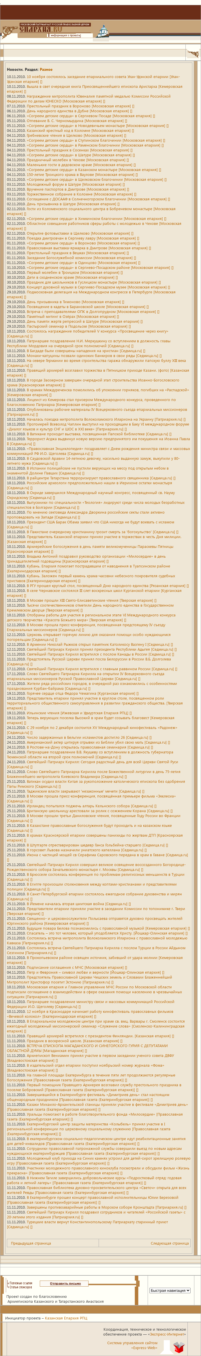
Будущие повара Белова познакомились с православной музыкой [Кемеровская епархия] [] (108, 928)
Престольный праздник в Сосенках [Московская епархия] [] (80, 149)
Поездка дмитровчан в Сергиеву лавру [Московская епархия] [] (83, 238)
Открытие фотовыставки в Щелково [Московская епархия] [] (80, 233)
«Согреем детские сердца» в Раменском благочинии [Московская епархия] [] (95, 145)
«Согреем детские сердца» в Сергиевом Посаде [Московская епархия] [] (91, 115)
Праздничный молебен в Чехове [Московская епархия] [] (78, 159)
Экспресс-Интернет (167, 1334)
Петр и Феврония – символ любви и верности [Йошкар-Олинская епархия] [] (95, 972)
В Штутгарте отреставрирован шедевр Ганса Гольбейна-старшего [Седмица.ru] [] (97, 844)
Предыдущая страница (31, 1243)
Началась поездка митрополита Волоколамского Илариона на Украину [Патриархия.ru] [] (106, 419)
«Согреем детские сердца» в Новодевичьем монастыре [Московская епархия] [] (98, 125)
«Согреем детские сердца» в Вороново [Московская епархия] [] (83, 242)
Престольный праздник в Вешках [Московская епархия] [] (78, 252)
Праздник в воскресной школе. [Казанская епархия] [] (75, 1040)
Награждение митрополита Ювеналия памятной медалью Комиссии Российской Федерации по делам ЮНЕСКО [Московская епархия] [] (89, 98)
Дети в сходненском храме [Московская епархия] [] (72, 277)
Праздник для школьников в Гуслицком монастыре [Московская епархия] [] (94, 282)
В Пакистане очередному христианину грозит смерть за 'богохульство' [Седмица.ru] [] (103, 531)
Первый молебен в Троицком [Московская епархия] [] (75, 272)
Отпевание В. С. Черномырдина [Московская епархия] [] (77, 120)
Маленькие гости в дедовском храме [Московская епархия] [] (81, 164)
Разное (46, 69)
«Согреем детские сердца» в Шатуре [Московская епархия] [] (81, 154)
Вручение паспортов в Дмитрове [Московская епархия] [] (78, 189)
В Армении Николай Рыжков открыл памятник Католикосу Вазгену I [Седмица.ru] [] (100, 644)
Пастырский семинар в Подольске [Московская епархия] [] (79, 326)
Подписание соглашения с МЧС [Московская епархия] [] (77, 967)
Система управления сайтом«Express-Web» (132, 1345)
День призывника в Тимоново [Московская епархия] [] (75, 301)
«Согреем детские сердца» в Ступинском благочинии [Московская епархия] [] (96, 140)
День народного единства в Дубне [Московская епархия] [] (79, 110)
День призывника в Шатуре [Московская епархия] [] (73, 203)
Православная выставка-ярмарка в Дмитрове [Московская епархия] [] (89, 247)
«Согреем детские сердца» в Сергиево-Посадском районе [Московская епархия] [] (100, 267)
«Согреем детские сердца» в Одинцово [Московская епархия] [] (83, 262)
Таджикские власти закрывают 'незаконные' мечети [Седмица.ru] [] (85, 791)
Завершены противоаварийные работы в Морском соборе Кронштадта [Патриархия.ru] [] (107, 1207)
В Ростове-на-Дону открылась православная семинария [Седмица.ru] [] (90, 747)
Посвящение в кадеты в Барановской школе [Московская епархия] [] (88, 306)
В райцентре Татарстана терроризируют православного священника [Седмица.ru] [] (101, 477)
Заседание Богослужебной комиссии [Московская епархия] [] (81, 257)
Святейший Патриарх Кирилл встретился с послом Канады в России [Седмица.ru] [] (100, 654)
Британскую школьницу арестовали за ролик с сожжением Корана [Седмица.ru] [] (100, 810)
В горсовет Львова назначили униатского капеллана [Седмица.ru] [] (87, 849)
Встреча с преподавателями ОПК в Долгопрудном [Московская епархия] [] (93, 311)
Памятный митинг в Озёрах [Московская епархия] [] (73, 316)
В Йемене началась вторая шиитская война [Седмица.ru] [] (79, 903)
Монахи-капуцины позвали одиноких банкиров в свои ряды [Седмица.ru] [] (94, 355)
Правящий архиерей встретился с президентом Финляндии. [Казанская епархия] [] (100, 1035)
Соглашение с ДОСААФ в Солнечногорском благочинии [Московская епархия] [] (98, 198)
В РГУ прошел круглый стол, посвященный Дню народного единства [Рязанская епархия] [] (108, 585)
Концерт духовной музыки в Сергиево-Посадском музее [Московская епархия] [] (98, 286)
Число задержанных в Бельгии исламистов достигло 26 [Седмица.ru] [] (89, 737)
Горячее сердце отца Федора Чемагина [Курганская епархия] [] (83, 693)
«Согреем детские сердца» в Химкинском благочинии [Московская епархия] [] (96, 218)
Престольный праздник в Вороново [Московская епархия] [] (80, 105)
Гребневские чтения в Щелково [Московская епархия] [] (76, 135)
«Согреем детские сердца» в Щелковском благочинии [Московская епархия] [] (97, 179)
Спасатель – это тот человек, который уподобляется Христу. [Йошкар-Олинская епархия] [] (107, 932)
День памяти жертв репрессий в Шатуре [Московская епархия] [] (85, 321)
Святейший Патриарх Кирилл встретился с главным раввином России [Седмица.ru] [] (102, 668)
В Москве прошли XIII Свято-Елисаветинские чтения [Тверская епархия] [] (92, 600)
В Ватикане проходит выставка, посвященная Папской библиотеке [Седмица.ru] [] (99, 433)
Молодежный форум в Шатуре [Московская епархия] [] (76, 184)
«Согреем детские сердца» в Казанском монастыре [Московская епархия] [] (94, 169)
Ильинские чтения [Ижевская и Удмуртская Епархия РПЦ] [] (79, 712)
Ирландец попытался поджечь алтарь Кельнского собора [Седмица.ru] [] (92, 805)
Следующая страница (170, 1243)
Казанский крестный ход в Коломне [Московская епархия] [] (80, 130)
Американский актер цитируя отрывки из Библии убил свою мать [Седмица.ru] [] (98, 742)
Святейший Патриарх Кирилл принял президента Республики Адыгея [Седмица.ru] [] (102, 649)
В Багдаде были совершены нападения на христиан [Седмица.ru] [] (86, 350)
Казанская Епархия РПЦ (66, 1317)
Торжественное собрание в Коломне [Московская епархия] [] (81, 193)
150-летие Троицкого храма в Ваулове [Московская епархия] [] (82, 174)
